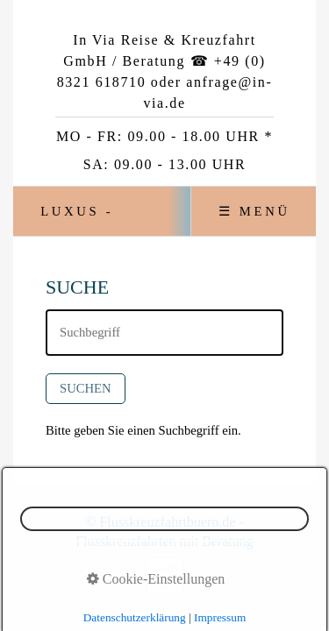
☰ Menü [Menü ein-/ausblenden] (254, 211)
